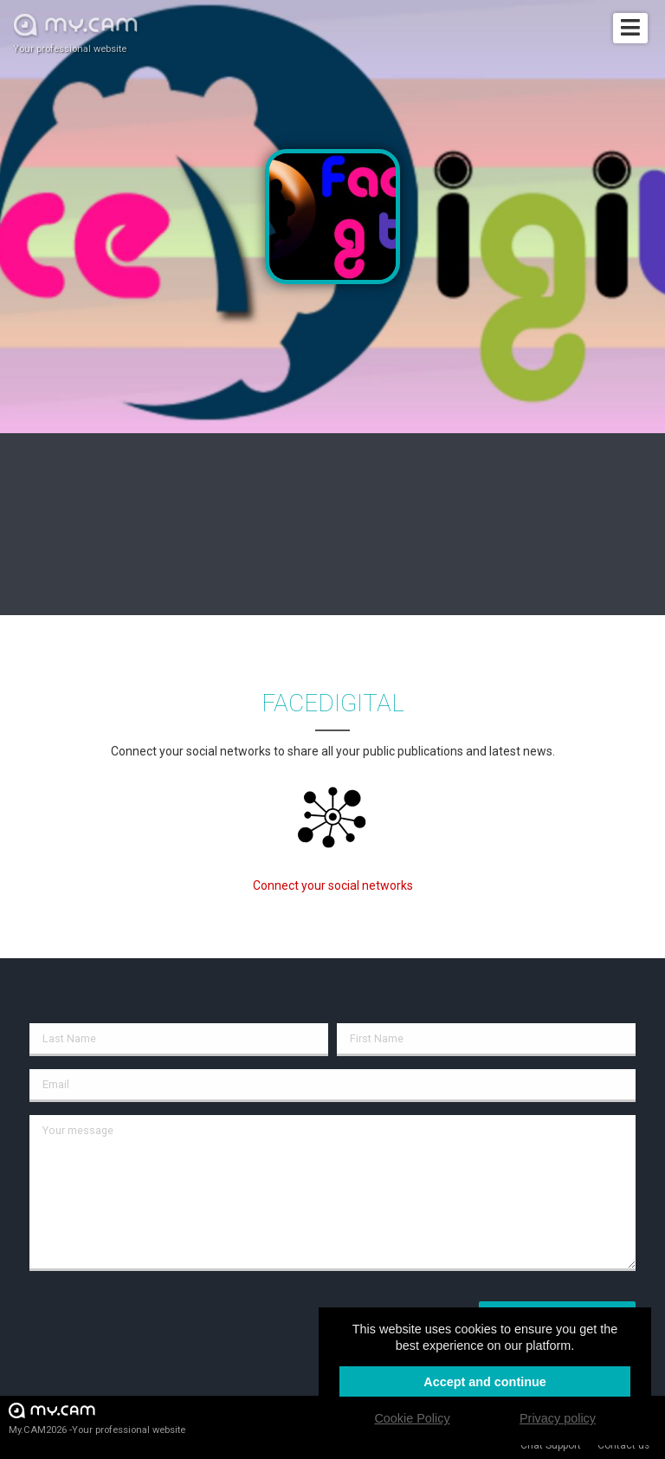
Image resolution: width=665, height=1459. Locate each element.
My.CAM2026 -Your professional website (97, 1418)
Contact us (623, 1445)
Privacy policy (558, 1418)
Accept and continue (484, 1382)
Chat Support (550, 1445)
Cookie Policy (411, 1418)
